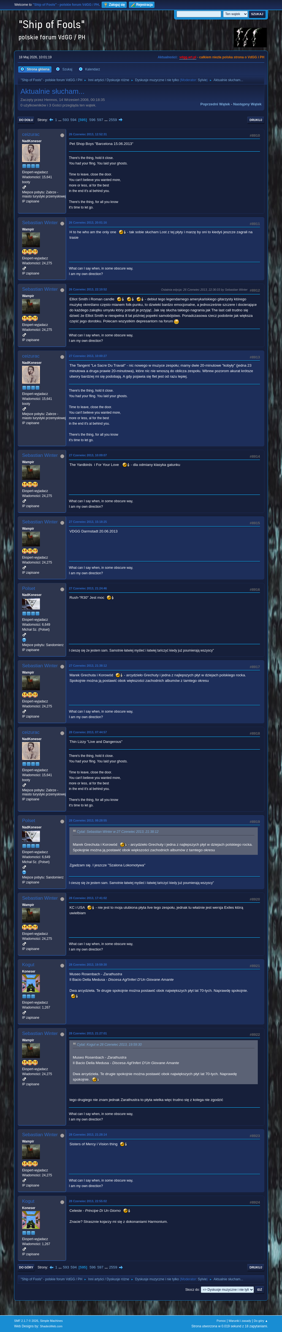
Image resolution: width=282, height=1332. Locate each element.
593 (66, 120)
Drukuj (256, 120)
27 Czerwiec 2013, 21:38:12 (88, 665)
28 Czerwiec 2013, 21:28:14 (88, 1134)
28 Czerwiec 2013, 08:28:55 (88, 820)
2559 (113, 120)
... (60, 120)
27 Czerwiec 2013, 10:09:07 (88, 455)
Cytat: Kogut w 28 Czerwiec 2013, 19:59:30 (109, 1045)
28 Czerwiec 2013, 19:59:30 (88, 964)
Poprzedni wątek (215, 104)
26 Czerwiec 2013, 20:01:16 (88, 222)
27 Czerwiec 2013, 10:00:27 (88, 356)
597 (100, 120)
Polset (28, 588)
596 (92, 120)
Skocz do (192, 1290)
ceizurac (30, 134)
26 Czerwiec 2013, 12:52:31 (88, 134)
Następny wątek (247, 104)
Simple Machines (51, 1320)
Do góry (26, 1267)
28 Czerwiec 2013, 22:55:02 (88, 1201)
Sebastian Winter (40, 222)
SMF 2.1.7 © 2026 (26, 1320)
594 (73, 120)
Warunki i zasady (240, 1320)
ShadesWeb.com (51, 1326)
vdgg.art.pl (187, 57)
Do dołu (26, 120)
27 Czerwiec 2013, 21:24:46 (88, 588)
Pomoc (221, 1320)
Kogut (28, 964)
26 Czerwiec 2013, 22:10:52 (88, 289)
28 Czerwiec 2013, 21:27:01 (88, 1033)
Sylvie (202, 80)
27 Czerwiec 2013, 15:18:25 (88, 521)
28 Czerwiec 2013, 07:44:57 (88, 732)
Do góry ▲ (261, 1320)
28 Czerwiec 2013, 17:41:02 (88, 898)
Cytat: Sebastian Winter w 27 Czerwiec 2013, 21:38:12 (117, 832)
